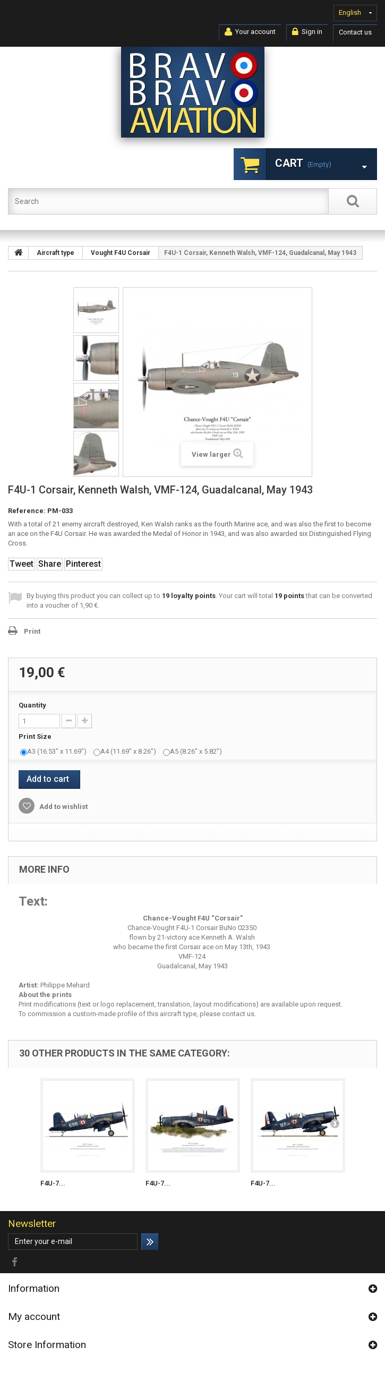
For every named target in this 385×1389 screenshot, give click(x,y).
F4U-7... (52, 1183)
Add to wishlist (63, 807)
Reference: (27, 511)
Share (49, 564)
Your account (250, 32)
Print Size (36, 736)
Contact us (355, 32)
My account (34, 1316)
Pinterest (83, 564)
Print (32, 631)
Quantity (32, 705)
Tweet (21, 564)
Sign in (307, 32)
